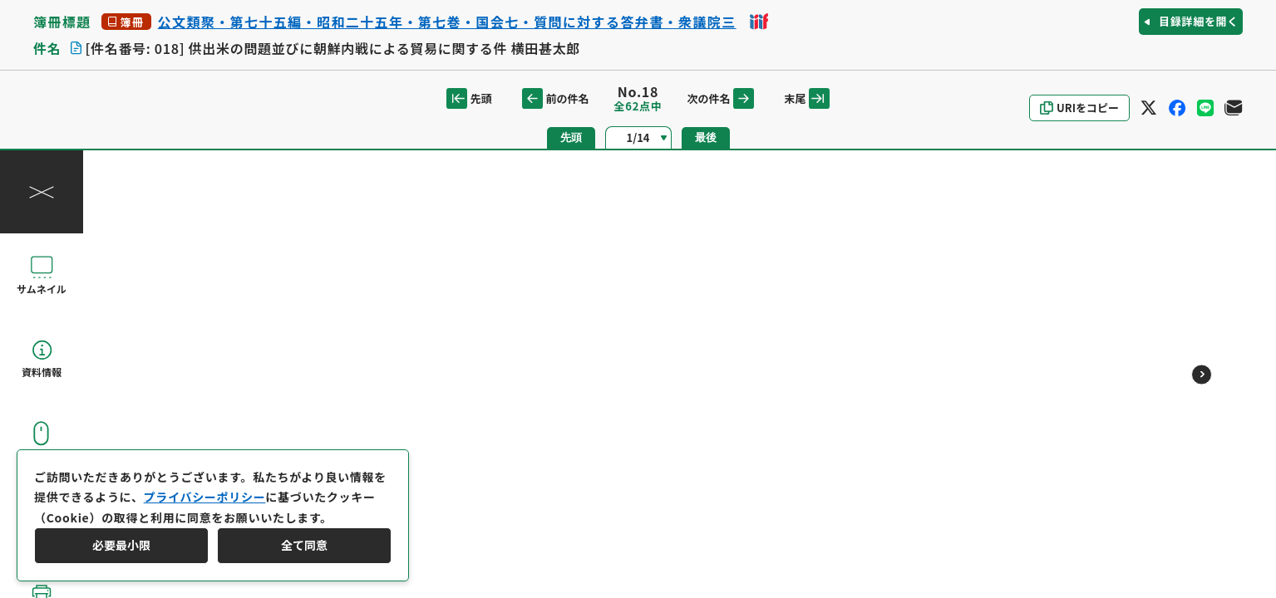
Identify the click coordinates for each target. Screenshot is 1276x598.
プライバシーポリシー (205, 496)
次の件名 (720, 98)
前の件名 (555, 98)
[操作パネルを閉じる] (41, 191)
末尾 (807, 98)
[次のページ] (1201, 374)
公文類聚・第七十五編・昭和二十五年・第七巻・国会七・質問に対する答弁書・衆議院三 (447, 21)
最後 (706, 137)
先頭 (469, 98)
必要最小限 (121, 545)
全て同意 (304, 545)
